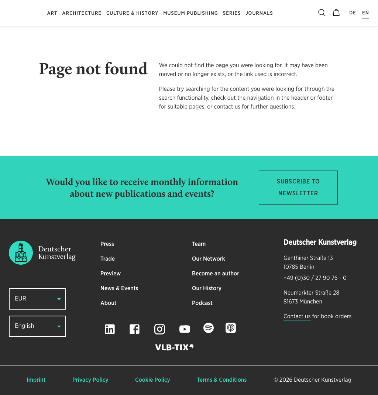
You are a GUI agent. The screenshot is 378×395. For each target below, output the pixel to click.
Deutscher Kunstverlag (322, 380)
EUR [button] (20, 299)
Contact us (297, 317)
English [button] (24, 326)
